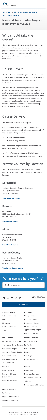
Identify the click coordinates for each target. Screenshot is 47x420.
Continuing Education (10, 400)
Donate (27, 352)
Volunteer (27, 381)
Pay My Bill (28, 345)
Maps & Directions (30, 341)
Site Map (26, 414)
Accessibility (34, 414)
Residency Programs (31, 333)
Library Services (29, 316)
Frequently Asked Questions (34, 385)
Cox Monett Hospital (9, 349)
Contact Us (23, 305)
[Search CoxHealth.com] (23, 285)
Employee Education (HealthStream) (9, 375)
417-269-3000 (38, 297)
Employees (6, 367)
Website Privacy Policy (16, 414)
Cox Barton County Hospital (12, 352)
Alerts (4, 330)
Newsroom (6, 323)
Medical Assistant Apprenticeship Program (32, 328)
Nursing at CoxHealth (32, 374)
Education (7, 12)
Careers (27, 367)
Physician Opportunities (32, 378)
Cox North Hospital (9, 356)
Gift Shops (28, 356)
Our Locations (7, 338)
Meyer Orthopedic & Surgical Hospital (9, 360)
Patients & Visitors (31, 338)
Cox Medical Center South (11, 341)
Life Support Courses (11, 16)
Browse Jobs (28, 370)
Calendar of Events (9, 316)
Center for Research (9, 327)
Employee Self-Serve (9, 380)
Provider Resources (9, 389)
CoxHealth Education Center (25, 12)
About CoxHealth (8, 312)
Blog (3, 319)
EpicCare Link (7, 393)
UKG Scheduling (8, 370)
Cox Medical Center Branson (12, 345)
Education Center (30, 319)
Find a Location (29, 349)
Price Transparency (31, 359)
